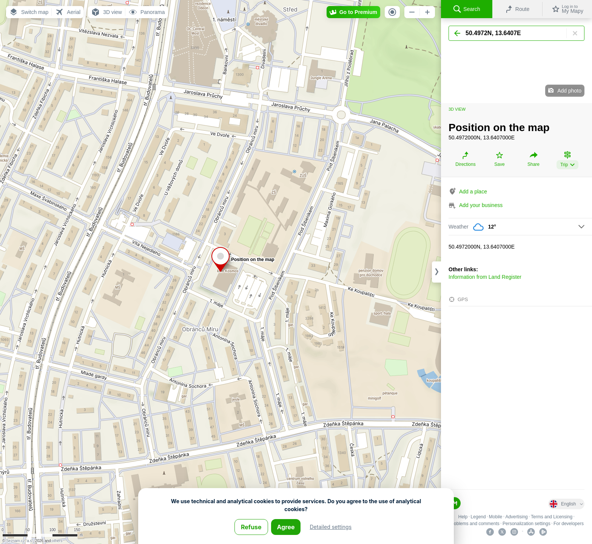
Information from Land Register (485, 277)
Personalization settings (526, 523)
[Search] (516, 33)
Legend (478, 516)
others (57, 541)
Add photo (569, 91)
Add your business (481, 205)
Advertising (516, 516)
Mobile (495, 516)
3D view (457, 109)
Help (463, 516)
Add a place (473, 192)
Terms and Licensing (551, 516)
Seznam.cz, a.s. (19, 541)
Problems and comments (474, 523)
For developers (568, 523)
